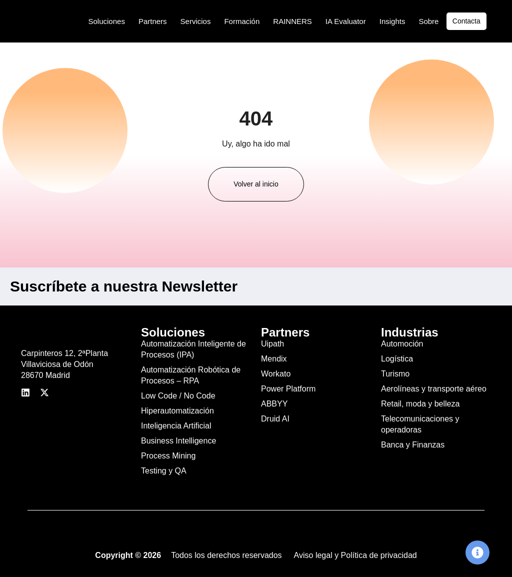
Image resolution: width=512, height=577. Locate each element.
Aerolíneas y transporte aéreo (433, 388)
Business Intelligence (178, 440)
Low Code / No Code (178, 396)
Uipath (272, 344)
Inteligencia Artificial (176, 426)
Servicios (195, 21)
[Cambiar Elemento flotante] (478, 552)
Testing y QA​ (163, 470)
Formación (242, 21)
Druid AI (275, 418)
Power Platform (288, 388)
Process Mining (168, 456)
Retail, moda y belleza (420, 404)
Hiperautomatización (177, 410)
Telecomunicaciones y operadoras (420, 424)
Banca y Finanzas (412, 444)
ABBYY (274, 404)
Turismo (395, 374)
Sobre (428, 21)
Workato (275, 374)
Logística (397, 358)
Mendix (274, 358)
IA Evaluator (346, 21)
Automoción (402, 344)
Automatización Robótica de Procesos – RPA (190, 375)
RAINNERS (292, 21)
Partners (152, 21)
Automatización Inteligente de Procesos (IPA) (193, 349)
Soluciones (106, 21)
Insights (393, 21)
